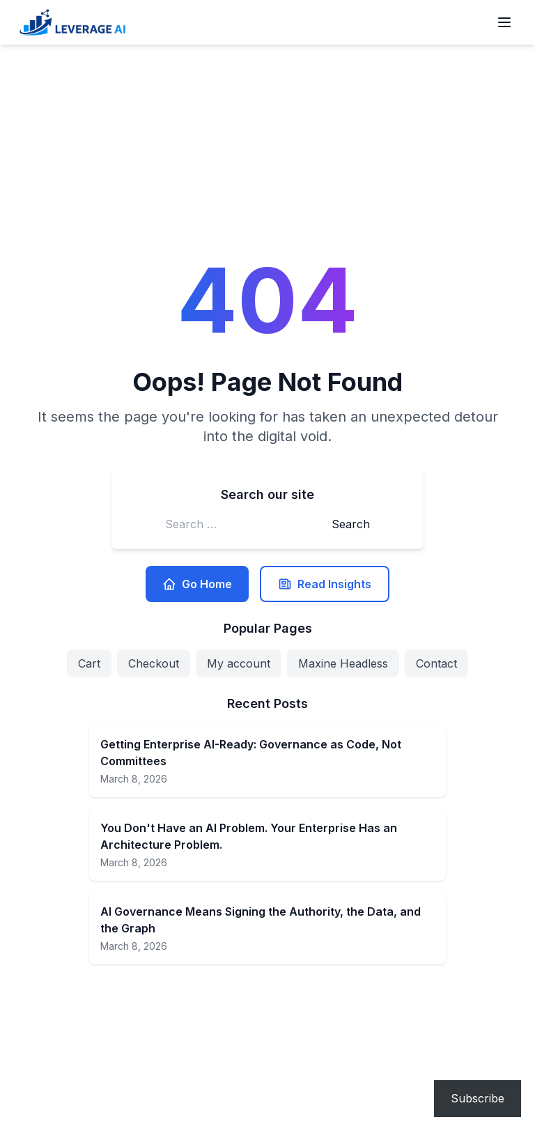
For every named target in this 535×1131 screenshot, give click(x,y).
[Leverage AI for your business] (72, 22)
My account (238, 663)
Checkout (153, 663)
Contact (436, 663)
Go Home (197, 584)
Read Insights (324, 584)
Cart (89, 663)
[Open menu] (504, 22)
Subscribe (477, 1098)
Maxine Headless (343, 663)
